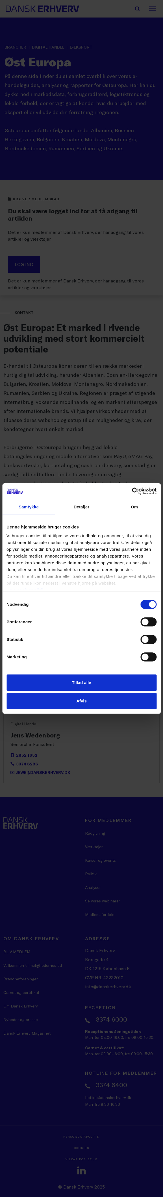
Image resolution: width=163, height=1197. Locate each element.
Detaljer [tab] (82, 506)
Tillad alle (81, 682)
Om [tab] (134, 506)
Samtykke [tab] (29, 506)
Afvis (81, 700)
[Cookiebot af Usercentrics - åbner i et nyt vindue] (132, 491)
